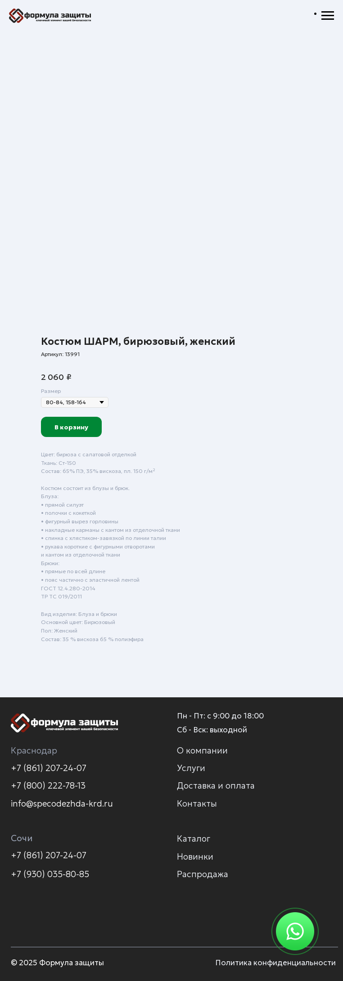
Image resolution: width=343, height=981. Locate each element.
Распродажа (202, 874)
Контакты (197, 803)
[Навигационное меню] (327, 15)
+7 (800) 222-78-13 (48, 785)
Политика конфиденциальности (275, 963)
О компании (202, 750)
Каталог (193, 838)
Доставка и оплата (216, 785)
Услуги (191, 768)
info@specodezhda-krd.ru (62, 803)
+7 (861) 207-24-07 (48, 768)
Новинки (195, 856)
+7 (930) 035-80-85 (50, 874)
